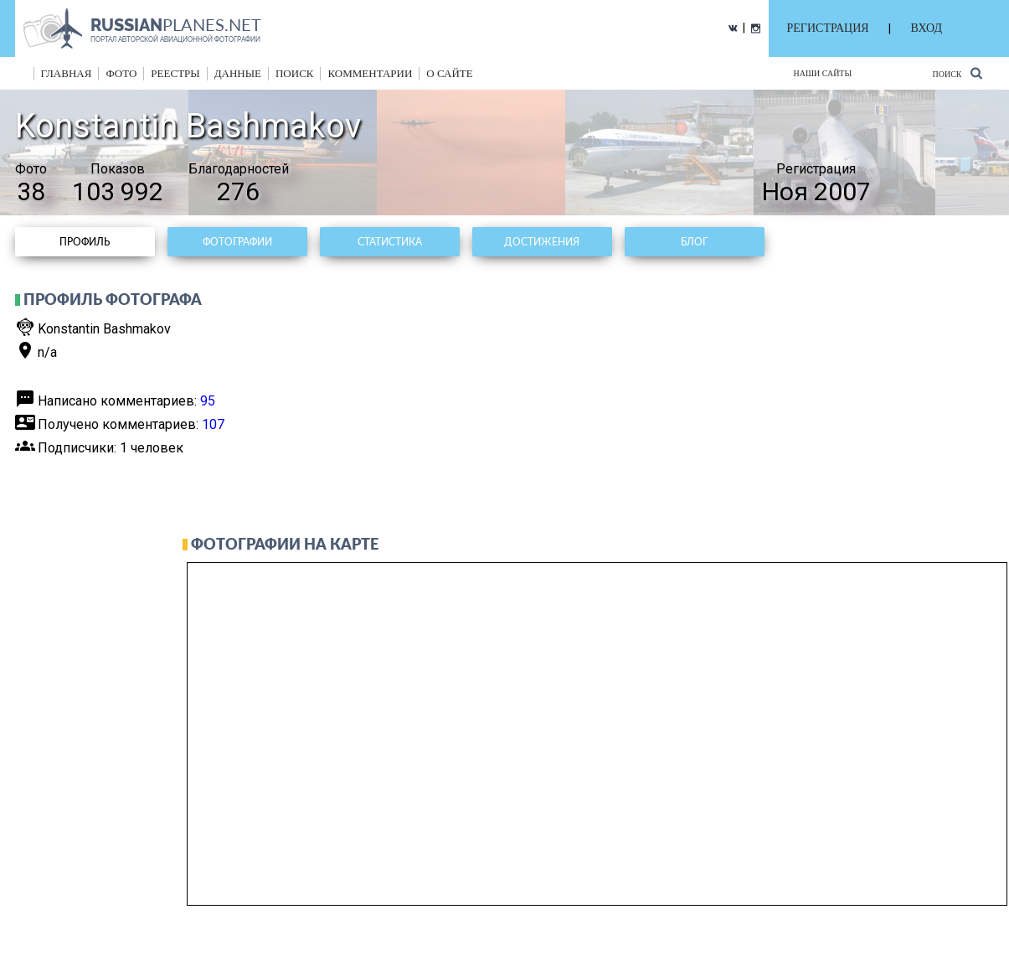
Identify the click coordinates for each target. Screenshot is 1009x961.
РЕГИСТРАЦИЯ (828, 28)
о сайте (449, 73)
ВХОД (926, 28)
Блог (694, 241)
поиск (294, 73)
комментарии (369, 73)
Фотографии (237, 241)
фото (121, 73)
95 (207, 401)
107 (213, 424)
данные (237, 73)
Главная (66, 73)
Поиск (956, 73)
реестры (175, 73)
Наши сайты (823, 73)
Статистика (390, 241)
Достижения (541, 241)
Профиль (84, 241)
